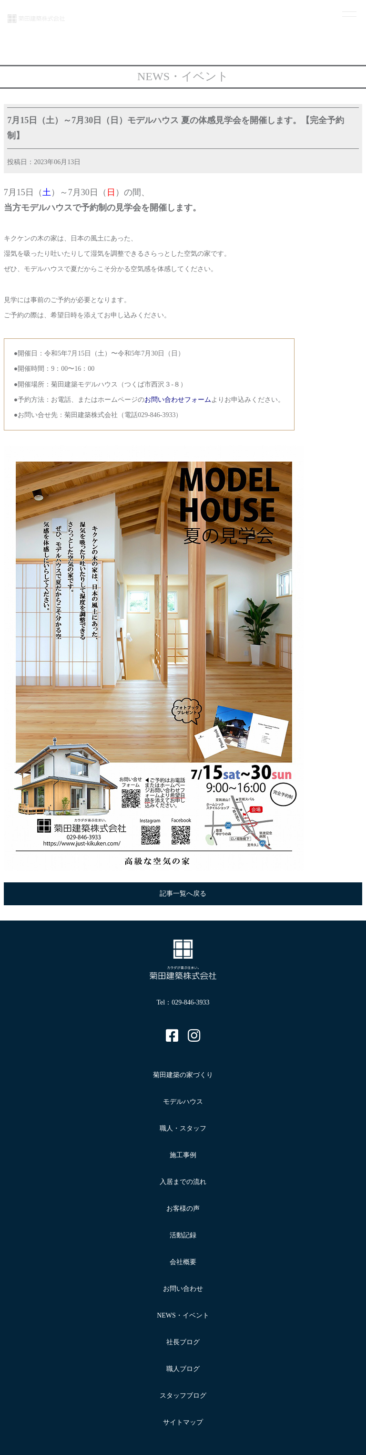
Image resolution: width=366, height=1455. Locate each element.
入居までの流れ (183, 1181)
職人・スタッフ (183, 1128)
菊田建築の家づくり (183, 1074)
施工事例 (183, 1155)
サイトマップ (183, 1422)
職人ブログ (183, 1368)
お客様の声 (183, 1208)
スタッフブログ (183, 1395)
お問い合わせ (183, 1288)
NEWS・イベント (183, 1315)
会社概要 (183, 1262)
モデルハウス (183, 1101)
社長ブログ (183, 1342)
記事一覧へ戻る (183, 893)
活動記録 (183, 1235)
